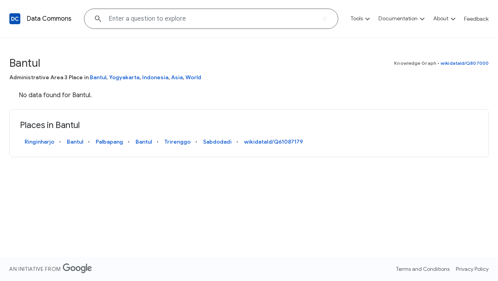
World (193, 77)
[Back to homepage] (14, 18)
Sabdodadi (217, 141)
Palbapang (109, 141)
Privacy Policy (472, 268)
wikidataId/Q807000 (465, 63)
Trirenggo (177, 141)
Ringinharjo (39, 141)
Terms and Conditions (423, 268)
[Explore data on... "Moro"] (211, 18)
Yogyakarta (124, 77)
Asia (177, 77)
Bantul (98, 77)
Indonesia (155, 77)
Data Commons (49, 19)
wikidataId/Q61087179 (273, 141)
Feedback (476, 18)
